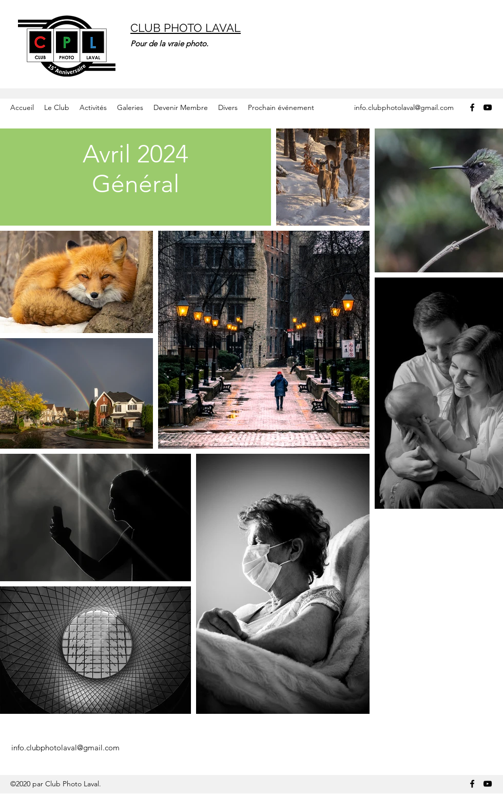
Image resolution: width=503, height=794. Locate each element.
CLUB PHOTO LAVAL (185, 27)
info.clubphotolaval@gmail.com (404, 107)
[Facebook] (472, 107)
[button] (56, 107)
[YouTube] (487, 107)
